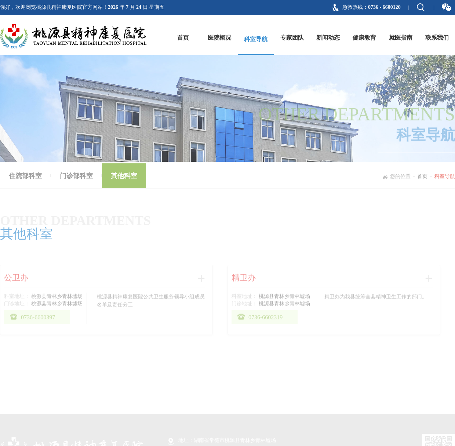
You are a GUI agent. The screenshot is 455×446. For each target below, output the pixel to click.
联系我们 (437, 38)
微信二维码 (446, 7)
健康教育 (364, 38)
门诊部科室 (76, 176)
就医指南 (400, 38)
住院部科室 (25, 176)
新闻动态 (328, 38)
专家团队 (292, 38)
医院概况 (219, 38)
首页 (183, 38)
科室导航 (255, 39)
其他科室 (124, 176)
